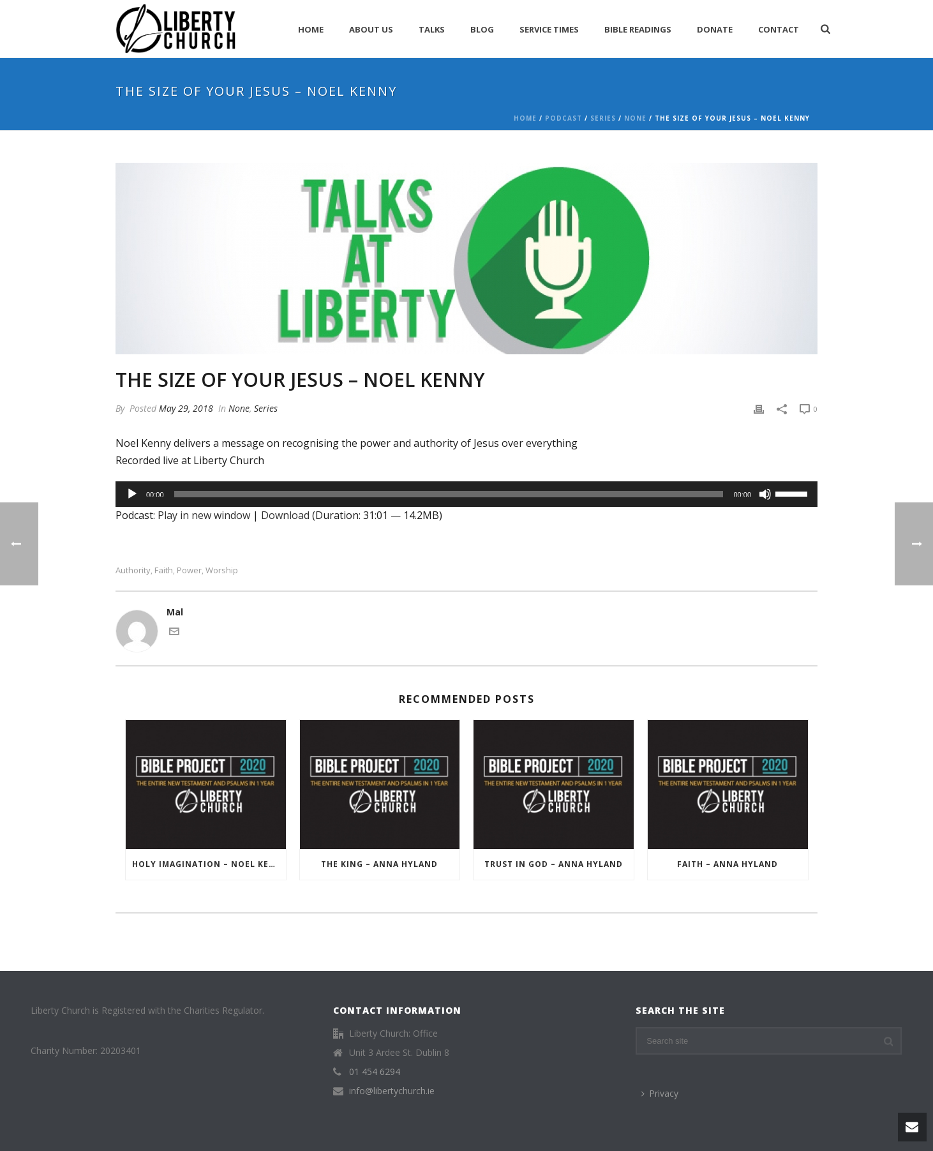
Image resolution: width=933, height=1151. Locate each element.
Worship (221, 570)
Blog (482, 29)
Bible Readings (637, 29)
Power (189, 570)
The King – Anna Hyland (379, 864)
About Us (371, 29)
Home (311, 29)
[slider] (449, 494)
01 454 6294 (374, 1072)
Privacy (659, 1093)
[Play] (132, 494)
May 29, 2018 (186, 408)
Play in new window (204, 515)
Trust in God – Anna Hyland (553, 864)
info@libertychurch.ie (392, 1091)
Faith (163, 570)
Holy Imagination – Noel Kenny (209, 864)
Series (603, 118)
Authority (133, 570)
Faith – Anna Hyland (727, 864)
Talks (432, 29)
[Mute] (765, 494)
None (635, 118)
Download (285, 515)
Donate (715, 29)
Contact (778, 29)
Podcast (563, 118)
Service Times (549, 29)
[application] (466, 494)
